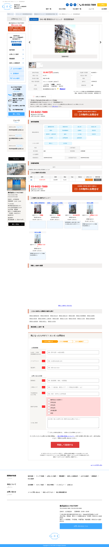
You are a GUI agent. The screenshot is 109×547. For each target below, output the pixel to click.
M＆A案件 (31, 479)
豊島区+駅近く (43, 321)
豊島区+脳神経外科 (34, 315)
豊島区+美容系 (33, 318)
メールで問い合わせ (34, 492)
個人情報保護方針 (61, 492)
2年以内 (51, 408)
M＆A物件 (16, 78)
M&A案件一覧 (77, 9)
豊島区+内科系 (72, 318)
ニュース (91, 9)
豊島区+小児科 (81, 318)
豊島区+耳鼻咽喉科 (81, 315)
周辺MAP (62, 89)
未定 (50, 413)
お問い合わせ (55, 106)
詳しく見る (16, 114)
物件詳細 (98, 179)
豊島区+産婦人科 (63, 315)
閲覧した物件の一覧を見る (65, 305)
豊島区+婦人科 (54, 315)
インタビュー (60, 485)
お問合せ (102, 5)
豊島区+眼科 (72, 315)
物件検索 (12, 50)
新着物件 (16, 73)
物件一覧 (48, 9)
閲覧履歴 (12, 58)
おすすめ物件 (17, 68)
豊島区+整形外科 (44, 315)
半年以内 (52, 402)
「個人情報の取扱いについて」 (65, 436)
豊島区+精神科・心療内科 (44, 318)
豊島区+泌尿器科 (33, 321)
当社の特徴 (62, 9)
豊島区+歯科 (56, 318)
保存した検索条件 (14, 63)
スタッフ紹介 (40, 485)
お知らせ (70, 485)
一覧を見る (15, 159)
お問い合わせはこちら (81, 526)
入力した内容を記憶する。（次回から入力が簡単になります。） (65, 432)
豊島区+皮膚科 (91, 315)
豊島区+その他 (64, 318)
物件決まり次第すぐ (55, 400)
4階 (31, 179)
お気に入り (89, 179)
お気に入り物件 (14, 54)
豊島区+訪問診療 (90, 318)
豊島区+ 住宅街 (52, 321)
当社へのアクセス (48, 492)
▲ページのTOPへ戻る (96, 465)
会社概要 (104, 9)
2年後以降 (52, 411)
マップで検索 (40, 476)
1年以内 (51, 405)
